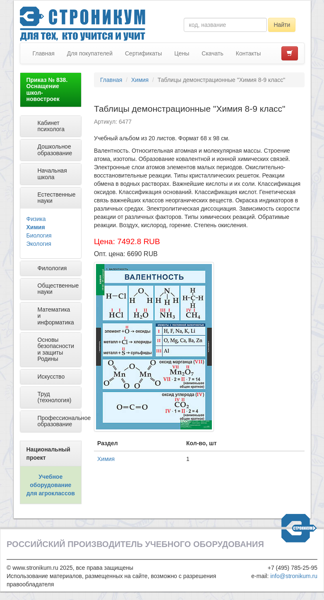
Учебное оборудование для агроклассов (50, 485)
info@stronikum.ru (293, 576)
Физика (36, 219)
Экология (38, 243)
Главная (44, 53)
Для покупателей (90, 53)
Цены (181, 53)
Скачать (212, 53)
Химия (35, 227)
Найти (282, 25)
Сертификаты (143, 53)
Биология (39, 235)
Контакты (248, 53)
